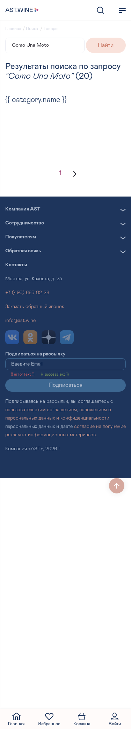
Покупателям (20, 237)
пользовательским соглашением (41, 409)
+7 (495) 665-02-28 (27, 292)
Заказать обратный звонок (34, 306)
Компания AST (23, 209)
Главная (13, 28)
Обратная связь (23, 250)
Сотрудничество (24, 223)
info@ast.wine (20, 320)
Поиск (32, 28)
